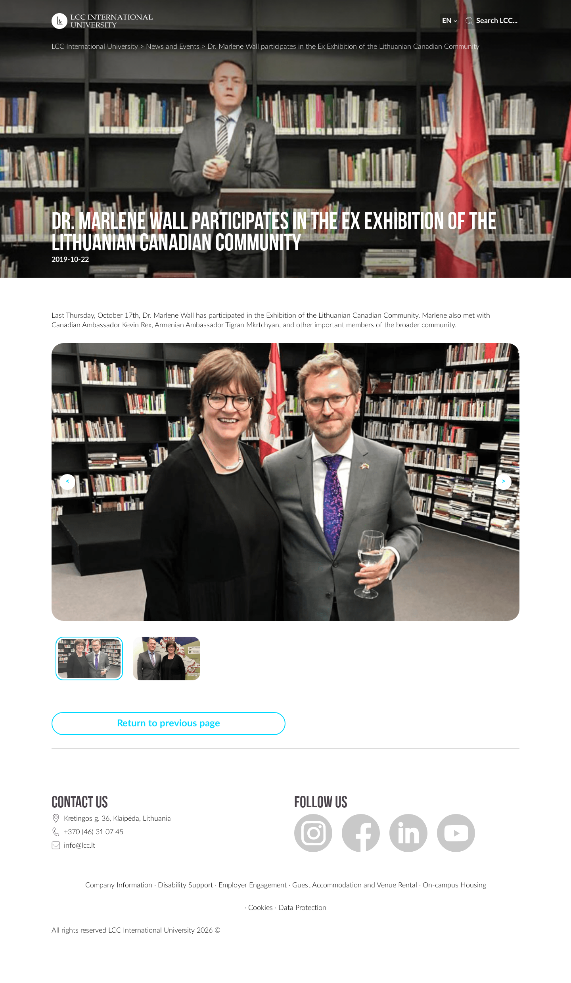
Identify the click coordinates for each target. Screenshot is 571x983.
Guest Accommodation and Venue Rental (354, 885)
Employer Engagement (252, 885)
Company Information (118, 885)
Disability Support (185, 885)
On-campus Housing (454, 885)
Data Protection (302, 908)
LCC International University (95, 46)
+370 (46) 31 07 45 (93, 832)
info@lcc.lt (79, 845)
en (450, 21)
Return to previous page (168, 723)
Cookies (260, 908)
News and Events (172, 46)
